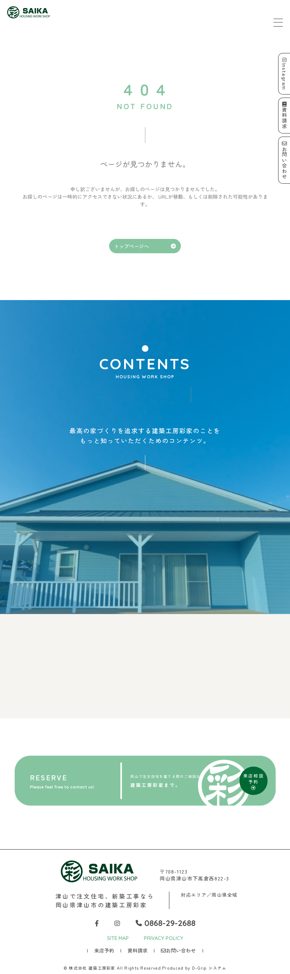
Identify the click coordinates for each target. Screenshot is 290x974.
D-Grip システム (209, 968)
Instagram (284, 73)
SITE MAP (118, 938)
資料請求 (137, 950)
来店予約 (104, 950)
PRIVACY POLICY (163, 938)
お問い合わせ (178, 950)
